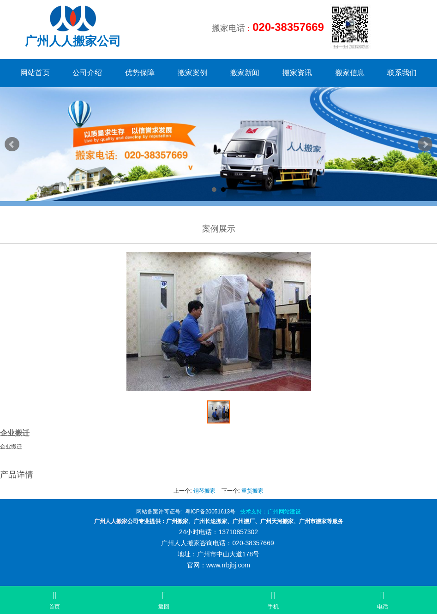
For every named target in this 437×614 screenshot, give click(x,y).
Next (425, 144)
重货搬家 (252, 491)
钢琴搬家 (204, 491)
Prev (12, 144)
